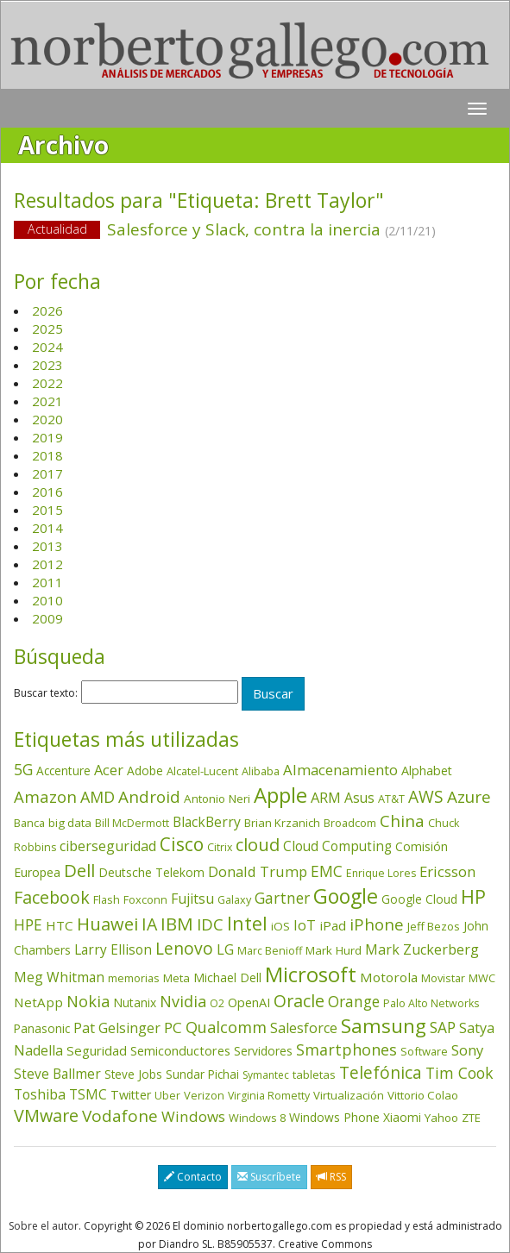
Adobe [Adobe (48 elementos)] (145, 770)
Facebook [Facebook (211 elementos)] (52, 897)
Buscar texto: (46, 693)
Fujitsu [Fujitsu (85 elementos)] (192, 898)
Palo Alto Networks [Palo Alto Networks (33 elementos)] (431, 1003)
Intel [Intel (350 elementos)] (247, 923)
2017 (47, 473)
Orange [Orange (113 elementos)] (354, 1002)
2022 (47, 383)
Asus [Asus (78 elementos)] (359, 797)
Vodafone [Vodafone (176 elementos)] (120, 1116)
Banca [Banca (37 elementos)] (29, 822)
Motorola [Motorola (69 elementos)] (389, 977)
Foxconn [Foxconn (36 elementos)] (145, 899)
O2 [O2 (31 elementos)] (217, 1003)
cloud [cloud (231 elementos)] (258, 844)
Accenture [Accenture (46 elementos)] (63, 770)
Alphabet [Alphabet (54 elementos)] (426, 770)
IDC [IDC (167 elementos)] (210, 924)
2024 (47, 346)
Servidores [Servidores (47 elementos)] (263, 1051)
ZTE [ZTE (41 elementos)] (471, 1117)
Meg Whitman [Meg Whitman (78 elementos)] (59, 977)
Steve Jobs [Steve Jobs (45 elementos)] (133, 1074)
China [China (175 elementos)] (402, 821)
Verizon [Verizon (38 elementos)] (204, 1095)
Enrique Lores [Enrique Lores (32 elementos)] (381, 873)
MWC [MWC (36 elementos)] (482, 978)
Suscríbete (269, 1176)
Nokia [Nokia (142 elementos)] (88, 1001)
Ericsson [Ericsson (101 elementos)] (447, 871)
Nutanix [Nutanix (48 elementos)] (134, 1002)
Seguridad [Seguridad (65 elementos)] (96, 1050)
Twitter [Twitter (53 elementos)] (130, 1095)
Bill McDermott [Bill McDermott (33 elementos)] (132, 823)
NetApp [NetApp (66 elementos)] (38, 1002)
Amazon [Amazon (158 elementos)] (45, 796)
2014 (47, 527)
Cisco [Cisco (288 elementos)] (182, 844)
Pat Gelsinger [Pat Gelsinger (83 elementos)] (117, 1027)
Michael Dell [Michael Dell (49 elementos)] (227, 977)
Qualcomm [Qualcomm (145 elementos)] (226, 1027)
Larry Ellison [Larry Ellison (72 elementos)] (113, 950)
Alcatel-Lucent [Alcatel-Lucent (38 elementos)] (202, 771)
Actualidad (57, 229)
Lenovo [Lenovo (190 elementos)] (184, 948)
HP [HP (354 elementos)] (473, 896)
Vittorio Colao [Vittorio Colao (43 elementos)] (422, 1095)
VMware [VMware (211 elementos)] (46, 1115)
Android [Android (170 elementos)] (149, 797)
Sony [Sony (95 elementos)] (467, 1050)
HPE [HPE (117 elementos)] (28, 924)
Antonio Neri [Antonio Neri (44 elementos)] (217, 798)
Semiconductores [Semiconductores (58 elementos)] (180, 1050)
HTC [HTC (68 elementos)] (59, 925)
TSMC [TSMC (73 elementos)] (88, 1094)
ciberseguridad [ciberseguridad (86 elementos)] (108, 845)
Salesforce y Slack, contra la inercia (255, 230)
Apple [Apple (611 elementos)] (280, 794)
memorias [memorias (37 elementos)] (134, 978)
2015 (47, 509)
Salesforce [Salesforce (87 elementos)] (303, 1027)
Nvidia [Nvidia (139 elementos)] (183, 1001)
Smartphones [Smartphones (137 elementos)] (346, 1049)
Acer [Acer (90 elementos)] (108, 770)
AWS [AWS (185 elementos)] (426, 796)
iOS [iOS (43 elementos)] (280, 926)
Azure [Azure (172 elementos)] (469, 797)
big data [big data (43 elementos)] (69, 822)
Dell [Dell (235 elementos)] (79, 870)
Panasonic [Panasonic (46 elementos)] (42, 1028)
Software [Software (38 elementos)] (424, 1051)
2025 (47, 328)
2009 (47, 618)
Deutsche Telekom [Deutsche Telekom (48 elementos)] (151, 872)
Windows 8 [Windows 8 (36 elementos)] (257, 1117)
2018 (47, 455)
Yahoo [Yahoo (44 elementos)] (441, 1117)
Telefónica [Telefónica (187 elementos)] (380, 1072)
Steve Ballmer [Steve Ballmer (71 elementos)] (57, 1074)
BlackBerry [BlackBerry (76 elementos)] (207, 821)
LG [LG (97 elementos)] (225, 949)
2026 (47, 310)
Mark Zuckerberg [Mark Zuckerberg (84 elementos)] (422, 949)
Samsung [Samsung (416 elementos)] (383, 1025)
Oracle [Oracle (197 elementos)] (299, 1000)
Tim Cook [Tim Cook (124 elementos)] (459, 1072)
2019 (47, 437)
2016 (47, 491)
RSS (331, 1176)
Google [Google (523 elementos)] (345, 896)
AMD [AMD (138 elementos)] (97, 796)
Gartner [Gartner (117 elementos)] (282, 897)
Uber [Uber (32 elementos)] (167, 1095)
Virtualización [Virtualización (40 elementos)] (348, 1095)
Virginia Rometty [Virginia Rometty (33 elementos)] (269, 1095)
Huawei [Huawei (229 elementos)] (107, 924)
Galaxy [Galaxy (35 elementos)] (234, 899)
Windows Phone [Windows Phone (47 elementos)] (334, 1117)
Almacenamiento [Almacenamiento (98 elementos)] (340, 770)
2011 (47, 582)
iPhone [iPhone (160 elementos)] (376, 924)
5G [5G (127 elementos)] (23, 769)
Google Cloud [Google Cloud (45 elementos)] (419, 899)
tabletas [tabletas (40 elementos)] (314, 1074)
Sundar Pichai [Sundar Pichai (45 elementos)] (202, 1074)
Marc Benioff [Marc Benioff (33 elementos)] (269, 950)
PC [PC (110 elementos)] (173, 1027)
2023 (47, 364)
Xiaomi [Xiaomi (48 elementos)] (402, 1117)
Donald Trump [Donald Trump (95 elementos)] (257, 871)
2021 (47, 401)
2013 (47, 545)
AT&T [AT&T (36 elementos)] (391, 798)
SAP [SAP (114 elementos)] (443, 1027)
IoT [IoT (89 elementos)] (304, 925)
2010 (47, 600)
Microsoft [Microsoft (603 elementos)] (310, 974)
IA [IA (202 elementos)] (149, 924)
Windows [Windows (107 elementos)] (193, 1116)
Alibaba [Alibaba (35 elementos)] (261, 771)
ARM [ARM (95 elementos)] (326, 797)
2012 (47, 564)
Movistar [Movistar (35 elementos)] (443, 978)
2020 (47, 419)
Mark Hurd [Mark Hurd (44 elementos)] (333, 950)
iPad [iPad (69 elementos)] (332, 925)
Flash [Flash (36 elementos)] (106, 899)
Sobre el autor (44, 1226)
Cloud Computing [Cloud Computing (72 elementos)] (337, 846)
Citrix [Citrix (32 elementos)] (219, 847)
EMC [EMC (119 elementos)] (327, 871)
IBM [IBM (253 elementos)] (177, 924)
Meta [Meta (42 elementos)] (176, 978)
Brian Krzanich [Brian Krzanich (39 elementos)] (282, 822)
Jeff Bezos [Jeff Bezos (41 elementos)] (433, 926)
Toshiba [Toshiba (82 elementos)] (40, 1094)
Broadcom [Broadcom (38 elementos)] (350, 822)
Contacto (193, 1176)
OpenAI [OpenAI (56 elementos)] (249, 1002)
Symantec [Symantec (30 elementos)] (265, 1075)
